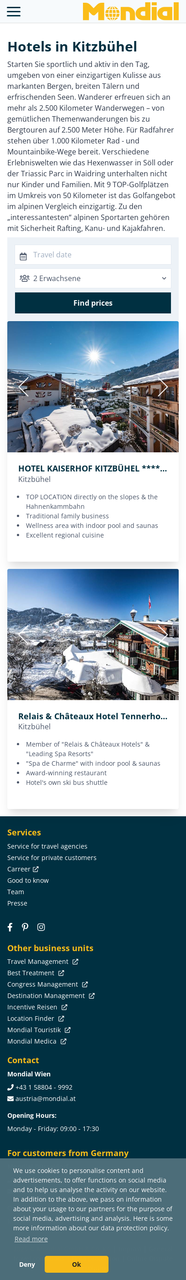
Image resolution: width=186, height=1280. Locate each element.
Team (15, 891)
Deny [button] (27, 1264)
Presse (17, 903)
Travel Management (42, 961)
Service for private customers (52, 857)
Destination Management (50, 995)
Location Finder (34, 1018)
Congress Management (46, 984)
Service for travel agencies (47, 846)
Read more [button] (31, 1238)
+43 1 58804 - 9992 (44, 1087)
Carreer (22, 869)
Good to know (28, 880)
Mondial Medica (36, 1041)
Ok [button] (76, 1264)
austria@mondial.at (46, 1098)
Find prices (93, 303)
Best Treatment (34, 972)
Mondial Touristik (38, 1029)
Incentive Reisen (36, 1007)
